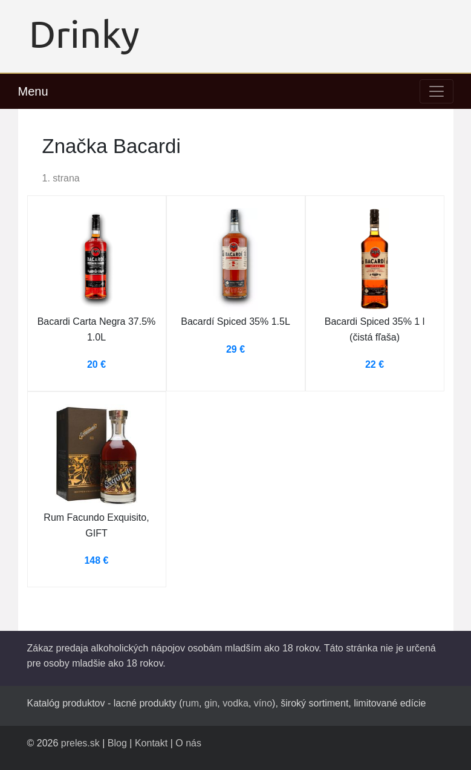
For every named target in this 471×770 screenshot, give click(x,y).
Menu (33, 91)
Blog (117, 743)
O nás (188, 743)
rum (191, 703)
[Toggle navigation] (436, 91)
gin (210, 703)
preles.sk (80, 743)
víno (263, 703)
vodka (235, 703)
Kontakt (151, 743)
